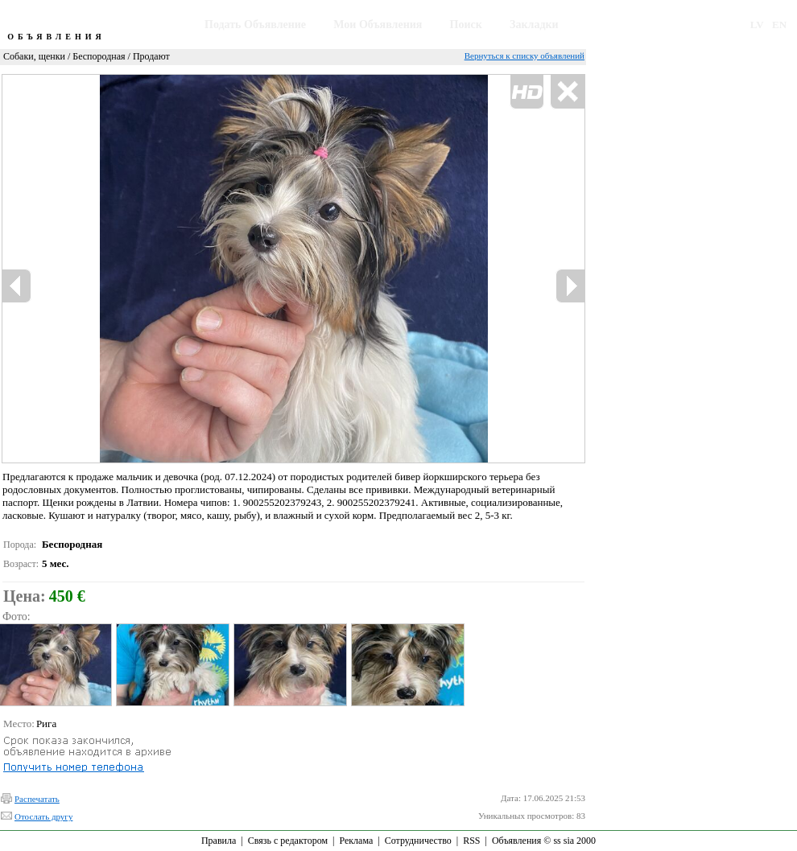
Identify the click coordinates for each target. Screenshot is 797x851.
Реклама (356, 840)
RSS (471, 840)
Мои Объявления (377, 24)
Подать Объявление (255, 24)
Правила (218, 840)
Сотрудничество (418, 840)
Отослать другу (43, 816)
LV (757, 24)
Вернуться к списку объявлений (524, 55)
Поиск (466, 24)
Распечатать (37, 799)
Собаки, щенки (34, 56)
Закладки (534, 24)
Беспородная (98, 56)
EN (779, 24)
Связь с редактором (288, 840)
